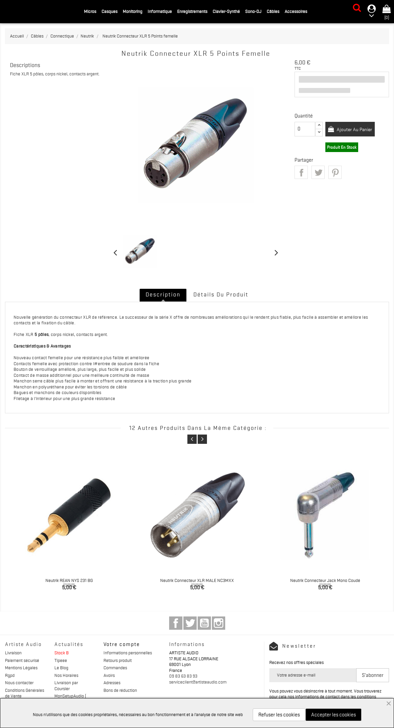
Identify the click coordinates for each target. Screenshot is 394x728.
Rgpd (10, 675)
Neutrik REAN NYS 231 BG (69, 580)
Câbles (273, 11)
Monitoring (132, 11)
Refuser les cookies (279, 715)
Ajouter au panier (356, 129)
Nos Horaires (66, 675)
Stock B (61, 652)
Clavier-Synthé (226, 11)
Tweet (318, 172)
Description (163, 294)
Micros (90, 11)
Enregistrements (192, 11)
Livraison (13, 652)
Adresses (111, 682)
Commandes (115, 667)
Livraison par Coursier (66, 685)
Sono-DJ (253, 11)
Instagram (218, 623)
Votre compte (121, 644)
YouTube (204, 623)
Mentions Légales (21, 667)
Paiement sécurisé (22, 660)
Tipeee (60, 660)
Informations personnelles (127, 652)
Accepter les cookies (333, 715)
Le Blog (61, 667)
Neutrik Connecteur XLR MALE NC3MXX (197, 580)
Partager (301, 172)
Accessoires (296, 11)
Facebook (175, 623)
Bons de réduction (120, 690)
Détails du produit (220, 294)
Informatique (160, 11)
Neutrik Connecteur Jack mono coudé (325, 580)
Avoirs (109, 675)
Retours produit (117, 660)
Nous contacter (19, 682)
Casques (109, 11)
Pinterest (335, 172)
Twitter (190, 623)
